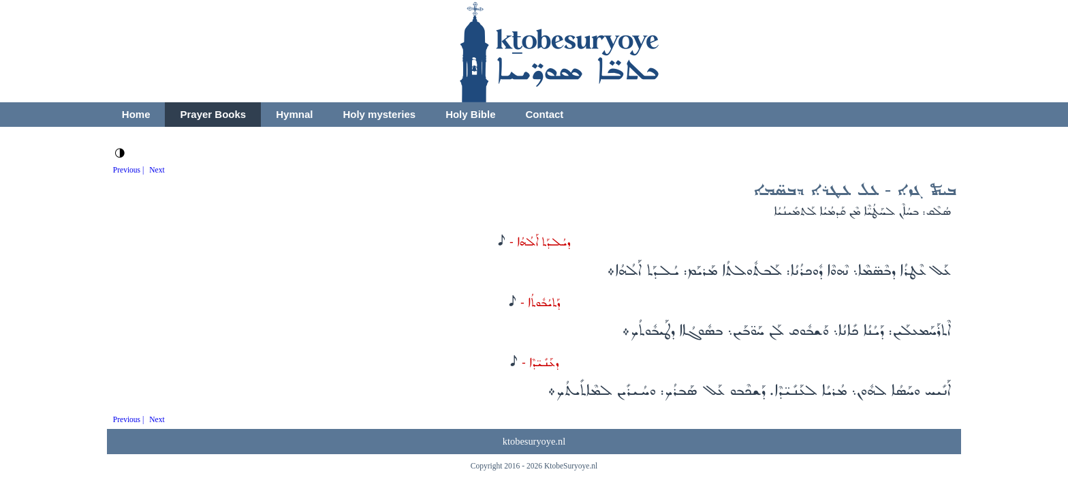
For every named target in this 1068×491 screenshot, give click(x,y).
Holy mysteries (379, 114)
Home (136, 114)
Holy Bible (470, 114)
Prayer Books (213, 114)
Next (156, 170)
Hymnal (294, 114)
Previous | (128, 170)
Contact (544, 114)
